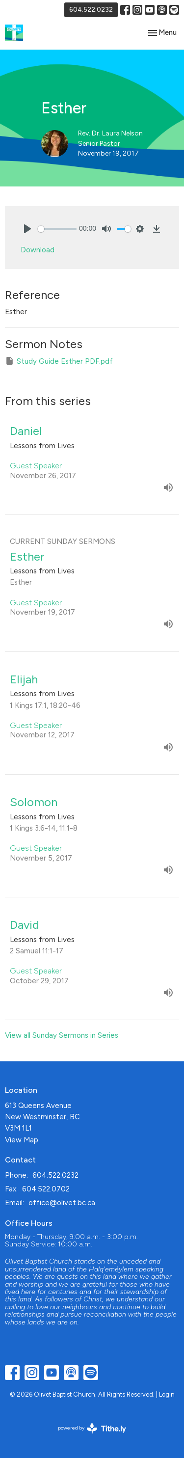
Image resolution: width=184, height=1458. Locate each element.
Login (167, 1394)
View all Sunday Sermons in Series (61, 1035)
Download (37, 249)
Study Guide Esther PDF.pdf (59, 361)
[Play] (27, 229)
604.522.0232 (91, 9)
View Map (21, 1139)
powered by (92, 1428)
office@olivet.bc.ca (61, 1202)
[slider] (57, 229)
